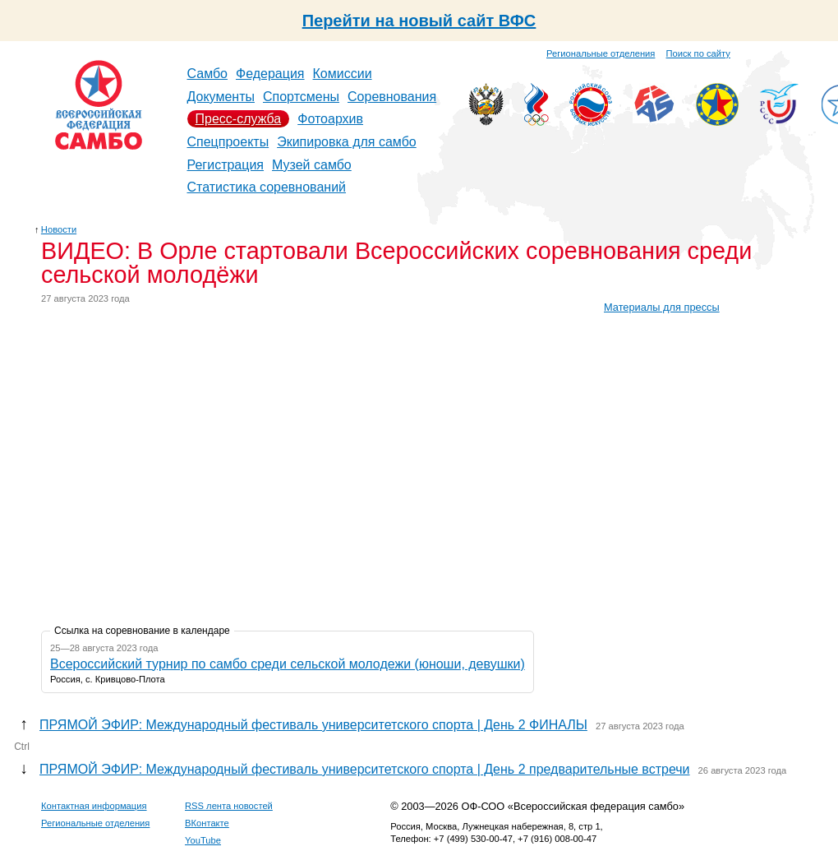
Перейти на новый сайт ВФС (419, 20)
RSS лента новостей (229, 806)
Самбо (207, 74)
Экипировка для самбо (347, 142)
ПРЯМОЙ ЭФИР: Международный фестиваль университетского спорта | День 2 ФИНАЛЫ (313, 725)
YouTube (203, 840)
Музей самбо (312, 165)
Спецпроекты (228, 142)
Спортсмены (301, 97)
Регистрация (226, 165)
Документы (221, 97)
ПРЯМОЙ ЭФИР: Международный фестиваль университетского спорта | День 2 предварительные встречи (364, 769)
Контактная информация (94, 806)
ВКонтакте (207, 823)
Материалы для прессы (662, 307)
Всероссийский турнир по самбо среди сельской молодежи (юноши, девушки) (287, 664)
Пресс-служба (239, 119)
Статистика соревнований (267, 187)
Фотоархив (330, 119)
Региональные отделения (600, 53)
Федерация (270, 74)
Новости (58, 229)
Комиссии (342, 74)
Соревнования (392, 97)
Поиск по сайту (698, 53)
